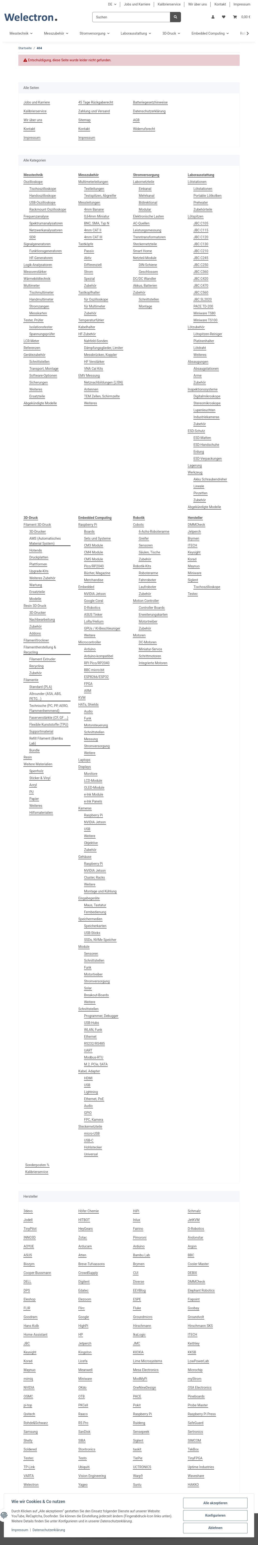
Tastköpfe (85, 244)
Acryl (33, 785)
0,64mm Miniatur (96, 216)
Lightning (91, 1092)
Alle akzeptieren (215, 1503)
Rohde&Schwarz (36, 1423)
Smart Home (142, 251)
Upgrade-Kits (38, 571)
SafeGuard (195, 1423)
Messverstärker (35, 272)
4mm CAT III (93, 237)
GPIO (88, 1113)
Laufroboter (147, 587)
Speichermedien (90, 919)
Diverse (138, 1282)
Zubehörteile (203, 209)
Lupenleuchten (204, 410)
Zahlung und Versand (94, 111)
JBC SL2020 (203, 299)
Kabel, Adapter (89, 1071)
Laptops (84, 760)
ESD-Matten (202, 438)
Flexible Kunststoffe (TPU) (48, 724)
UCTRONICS (142, 1467)
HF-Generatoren (41, 258)
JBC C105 (201, 223)
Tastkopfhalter (89, 292)
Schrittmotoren (150, 656)
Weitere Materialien (38, 764)
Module (84, 947)
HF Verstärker (94, 362)
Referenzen (32, 348)
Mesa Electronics (146, 1370)
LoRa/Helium (94, 621)
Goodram (30, 1317)
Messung (91, 739)
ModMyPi (140, 1379)
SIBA (82, 1440)
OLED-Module (94, 787)
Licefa (83, 1361)
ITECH (192, 545)
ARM (87, 691)
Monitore (91, 774)
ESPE (137, 1299)
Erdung (199, 452)
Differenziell (93, 265)
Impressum (242, 4)
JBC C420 (201, 279)
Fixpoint (194, 1299)
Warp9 (138, 1476)
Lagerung (195, 465)
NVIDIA (29, 1387)
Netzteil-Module (144, 258)
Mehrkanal (147, 196)
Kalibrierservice (169, 4)
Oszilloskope (33, 182)
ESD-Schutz (196, 431)
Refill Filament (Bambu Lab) (46, 740)
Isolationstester (40, 327)
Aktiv (88, 258)
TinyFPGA (195, 1458)
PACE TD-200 (203, 306)
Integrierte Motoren (153, 663)
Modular (145, 209)
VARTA (29, 1476)
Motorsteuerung (96, 725)
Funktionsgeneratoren (45, 251)
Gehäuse (85, 857)
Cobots (138, 525)
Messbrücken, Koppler (100, 355)
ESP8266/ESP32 (96, 677)
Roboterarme (148, 573)
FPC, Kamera (93, 1120)
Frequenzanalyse (36, 216)
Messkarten (38, 313)
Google (83, 1317)
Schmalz (194, 1211)
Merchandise (93, 580)
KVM (82, 697)
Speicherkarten (95, 926)
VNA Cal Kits (93, 369)
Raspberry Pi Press (202, 1414)
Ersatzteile (37, 396)
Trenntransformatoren (149, 237)
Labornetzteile (143, 182)
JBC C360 (201, 272)
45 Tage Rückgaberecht (95, 102)
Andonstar (195, 1237)
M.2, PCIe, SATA (96, 1064)
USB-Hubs (91, 1023)
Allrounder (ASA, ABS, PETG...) (45, 696)
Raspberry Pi (87, 525)
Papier (34, 799)
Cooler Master (198, 1264)
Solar (88, 988)
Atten (82, 1255)
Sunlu (137, 1485)
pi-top (28, 1405)
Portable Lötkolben (208, 196)
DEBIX (192, 1273)
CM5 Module (93, 559)
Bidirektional (148, 202)
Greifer (144, 538)
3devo (28, 1211)
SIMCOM (194, 1440)
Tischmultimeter (41, 292)
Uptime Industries (201, 1467)
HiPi (136, 1211)
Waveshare (196, 1476)
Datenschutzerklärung (149, 111)
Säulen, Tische (149, 552)
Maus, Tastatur (95, 905)
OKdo (82, 1387)
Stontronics (86, 1449)
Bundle (34, 750)
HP (80, 1334)
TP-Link (29, 1467)
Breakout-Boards (96, 995)
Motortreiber (93, 974)
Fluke (137, 1308)
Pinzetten (201, 493)
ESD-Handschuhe (206, 445)
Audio (88, 711)
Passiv (89, 251)
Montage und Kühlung (100, 891)
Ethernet (90, 1037)
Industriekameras (206, 417)
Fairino (138, 1229)
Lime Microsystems (147, 1361)
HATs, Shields (88, 704)
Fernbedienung (95, 912)
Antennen (91, 389)
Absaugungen (198, 362)
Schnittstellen (39, 362)
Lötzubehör (196, 327)
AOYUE (29, 1246)
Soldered (30, 1449)
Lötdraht (200, 348)
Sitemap (84, 120)
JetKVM (194, 1220)
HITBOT (84, 1220)
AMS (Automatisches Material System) (45, 541)
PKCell (83, 1405)
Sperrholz (36, 771)
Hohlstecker (93, 1147)
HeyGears (85, 1229)
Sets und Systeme (97, 538)
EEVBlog (139, 1290)
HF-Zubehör (87, 334)
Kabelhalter (86, 327)
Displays (84, 767)
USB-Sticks (92, 933)
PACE (137, 1396)
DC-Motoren (148, 642)
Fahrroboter (147, 580)
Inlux (136, 1220)
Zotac (82, 1237)
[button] (213, 17)
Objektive (91, 843)
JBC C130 (201, 244)
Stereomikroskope (207, 403)
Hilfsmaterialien (41, 812)
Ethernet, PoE (94, 1099)
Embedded (86, 587)
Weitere (89, 635)
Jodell (28, 1220)
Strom (88, 272)
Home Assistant (35, 1334)
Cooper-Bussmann (37, 1273)
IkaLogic (139, 1334)
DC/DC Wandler (144, 279)
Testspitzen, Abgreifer (100, 196)
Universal (91, 1154)
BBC (191, 1255)
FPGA (88, 684)
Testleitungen (94, 189)
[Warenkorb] (241, 17)
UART (88, 1050)
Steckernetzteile (145, 244)
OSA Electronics (200, 1387)
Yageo (83, 1485)
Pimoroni (139, 1237)
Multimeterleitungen (93, 182)
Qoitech (29, 1414)
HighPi (83, 1326)
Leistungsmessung (147, 230)
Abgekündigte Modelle (40, 403)
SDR (32, 237)
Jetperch (194, 531)
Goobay (193, 1308)
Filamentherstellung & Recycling (40, 649)
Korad (192, 559)
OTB (81, 1396)
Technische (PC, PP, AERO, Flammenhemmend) (48, 708)
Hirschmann (142, 1326)
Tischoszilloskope (42, 189)
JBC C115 (201, 230)
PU (31, 792)
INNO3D (30, 1237)
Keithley (194, 1343)
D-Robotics (92, 608)
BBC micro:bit (94, 670)
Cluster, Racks (94, 877)
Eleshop (30, 1299)
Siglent (193, 580)
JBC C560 (201, 292)
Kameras (85, 808)
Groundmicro (142, 1317)
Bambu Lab (141, 1255)
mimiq (28, 1379)
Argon (192, 1246)
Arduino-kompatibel (98, 656)
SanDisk (84, 1432)
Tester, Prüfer (33, 320)
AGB (136, 120)
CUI (135, 1273)
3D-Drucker (37, 531)
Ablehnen (215, 1528)
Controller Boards (152, 608)
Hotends (35, 550)
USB (87, 829)
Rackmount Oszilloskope (47, 209)
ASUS (28, 1255)
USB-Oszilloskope (42, 202)
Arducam (85, 1246)
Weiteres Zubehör (42, 578)
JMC (136, 1343)
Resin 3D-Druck (35, 606)
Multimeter (32, 285)
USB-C (88, 1140)
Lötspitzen (195, 216)
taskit (137, 1449)
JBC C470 (201, 285)
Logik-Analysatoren (38, 265)
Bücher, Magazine (97, 573)
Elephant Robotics (201, 1290)
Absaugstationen (206, 369)
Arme (198, 375)
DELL (27, 1282)
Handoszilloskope (42, 196)
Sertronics (195, 1432)
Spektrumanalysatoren (46, 223)
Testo (82, 1458)
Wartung (35, 585)
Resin (28, 757)
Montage (145, 306)
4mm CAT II (92, 230)
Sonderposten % (37, 1165)
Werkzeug (195, 472)
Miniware (194, 573)
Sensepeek (141, 1432)
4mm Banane (94, 209)
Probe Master (198, 1405)
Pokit (137, 1405)
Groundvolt (196, 1317)
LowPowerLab (198, 1361)
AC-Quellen (141, 223)
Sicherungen (38, 382)
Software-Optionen (43, 375)
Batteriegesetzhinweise (150, 102)
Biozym (29, 1264)
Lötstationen (197, 182)
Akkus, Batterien (145, 285)
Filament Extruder (42, 659)
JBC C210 (201, 251)
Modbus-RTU (93, 1057)
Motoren (139, 635)
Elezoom (84, 1299)
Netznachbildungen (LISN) (103, 382)
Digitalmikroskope (207, 396)
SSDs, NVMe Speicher (100, 940)
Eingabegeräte (89, 898)
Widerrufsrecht (144, 129)
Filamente (31, 680)
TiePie (137, 1458)
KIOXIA (138, 1352)
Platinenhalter (204, 341)
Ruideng (139, 1423)
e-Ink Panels (93, 801)
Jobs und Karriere (137, 4)
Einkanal (145, 189)
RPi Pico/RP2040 (97, 663)
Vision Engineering (92, 1476)
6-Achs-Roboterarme (154, 531)
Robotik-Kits (142, 566)
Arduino (90, 649)
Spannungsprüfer (42, 334)
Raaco (83, 1414)
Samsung (31, 1432)
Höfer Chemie (88, 1211)
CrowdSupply (88, 1273)
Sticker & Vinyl (39, 778)
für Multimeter (94, 306)
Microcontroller (89, 642)
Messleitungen (89, 202)
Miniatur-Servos (150, 649)
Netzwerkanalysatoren (45, 230)
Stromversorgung (97, 746)
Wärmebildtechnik (37, 279)
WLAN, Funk (93, 1030)
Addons (35, 633)
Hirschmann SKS (200, 1326)
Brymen (193, 538)
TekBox (193, 1449)
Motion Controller (146, 601)
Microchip (195, 1370)
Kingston (85, 1352)
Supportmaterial (41, 731)
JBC (27, 1343)
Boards (89, 531)
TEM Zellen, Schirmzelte (102, 396)
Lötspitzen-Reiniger (208, 334)
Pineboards (196, 1396)
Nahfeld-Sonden (96, 341)
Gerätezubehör (34, 355)
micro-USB (92, 1133)
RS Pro (83, 1423)
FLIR (27, 1308)
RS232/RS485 (94, 1043)
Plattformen (38, 564)
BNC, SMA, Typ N (96, 223)
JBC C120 (201, 237)
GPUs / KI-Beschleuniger (102, 628)
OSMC (28, 1396)
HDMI (88, 1078)
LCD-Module (93, 781)
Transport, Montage (43, 369)
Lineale (199, 486)
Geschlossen (148, 272)
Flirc (81, 1308)
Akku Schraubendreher (210, 479)
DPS (27, 1290)
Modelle (35, 599)
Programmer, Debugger (101, 1016)
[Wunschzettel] (223, 17)
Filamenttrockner (36, 640)
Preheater (201, 202)
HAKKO (193, 1485)
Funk (87, 718)
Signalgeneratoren (37, 244)
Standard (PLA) (40, 687)
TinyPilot (30, 1229)
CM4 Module (93, 552)
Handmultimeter (41, 299)
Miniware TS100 (205, 320)
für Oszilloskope (96, 299)
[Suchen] (131, 17)
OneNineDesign (144, 1387)
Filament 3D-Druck (37, 525)
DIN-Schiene (148, 265)
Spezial (89, 279)
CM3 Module (93, 545)
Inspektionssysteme (203, 389)
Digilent (84, 1282)
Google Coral (93, 601)
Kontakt (220, 4)
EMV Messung (89, 375)
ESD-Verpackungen (208, 458)
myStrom (194, 1379)
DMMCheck (196, 525)
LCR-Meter (31, 341)
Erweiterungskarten (153, 614)
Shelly (28, 1440)
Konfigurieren (215, 1516)
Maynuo (194, 566)
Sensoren (91, 953)
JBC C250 (201, 265)
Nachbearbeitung (42, 619)
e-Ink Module (93, 794)
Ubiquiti (84, 1467)
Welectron (31, 1485)
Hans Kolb (31, 1326)
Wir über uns (197, 4)
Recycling (36, 666)
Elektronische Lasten (148, 216)
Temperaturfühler (91, 320)
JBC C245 (201, 258)
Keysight (194, 552)
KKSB (192, 1352)
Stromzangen (39, 306)
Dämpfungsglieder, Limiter (103, 348)
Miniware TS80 (205, 313)
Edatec (83, 1290)
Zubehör (90, 285)
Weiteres (35, 389)
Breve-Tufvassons (91, 1264)
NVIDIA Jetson (95, 594)
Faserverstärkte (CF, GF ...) (48, 718)
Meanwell (85, 1370)
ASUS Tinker (93, 614)
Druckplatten (38, 557)
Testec (193, 594)
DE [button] (110, 4)
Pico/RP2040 (94, 566)
